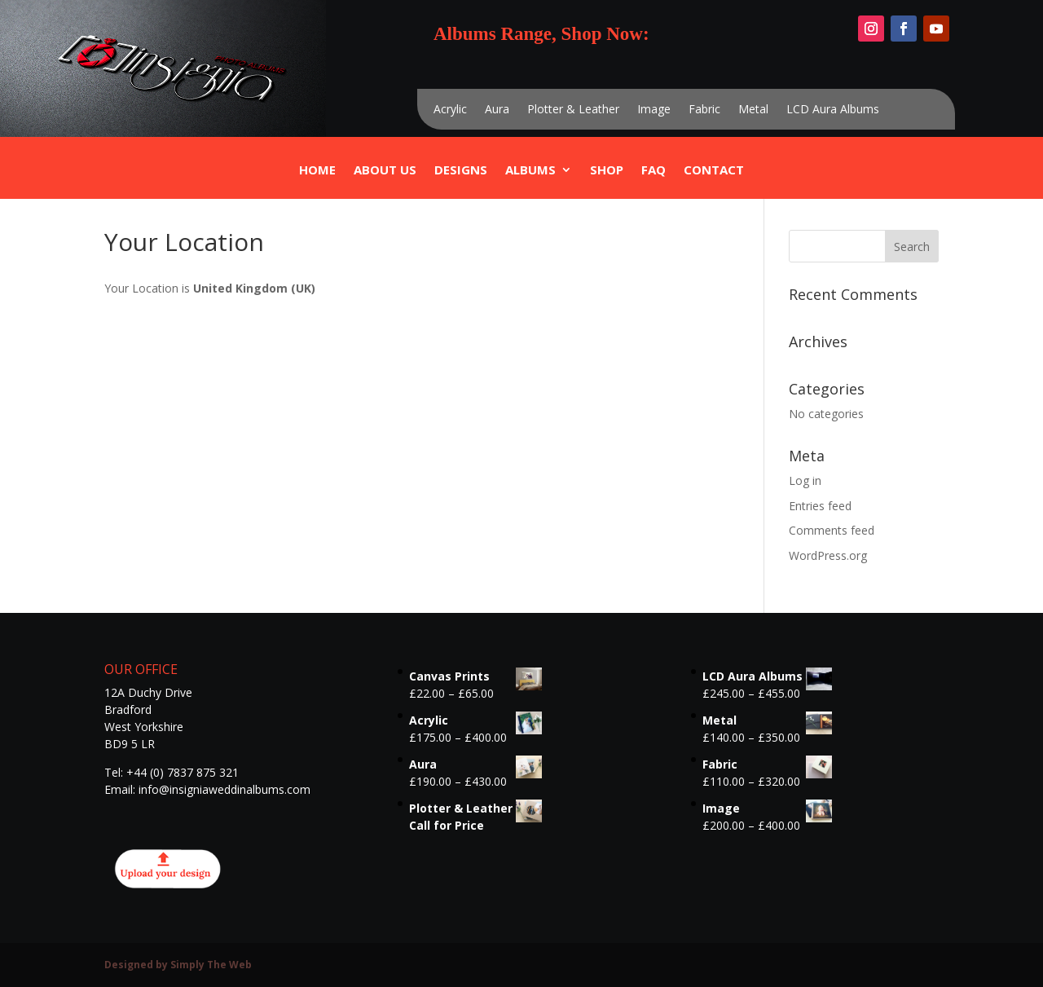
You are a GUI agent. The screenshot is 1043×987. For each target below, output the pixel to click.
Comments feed (831, 530)
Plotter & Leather (573, 110)
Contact (714, 171)
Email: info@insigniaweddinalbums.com (207, 789)
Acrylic (450, 110)
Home (317, 171)
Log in (805, 480)
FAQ (653, 171)
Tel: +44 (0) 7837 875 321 (171, 772)
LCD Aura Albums (832, 110)
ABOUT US (385, 171)
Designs (460, 171)
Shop (606, 171)
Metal (753, 110)
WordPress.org (828, 555)
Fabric (704, 110)
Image (654, 110)
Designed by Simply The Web (178, 965)
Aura (497, 110)
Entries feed (820, 505)
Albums (530, 171)
